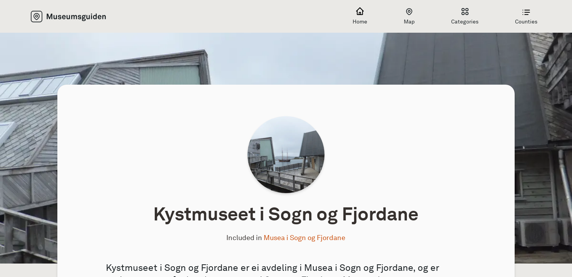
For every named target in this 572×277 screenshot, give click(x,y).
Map (409, 16)
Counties (526, 16)
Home (360, 16)
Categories (464, 16)
